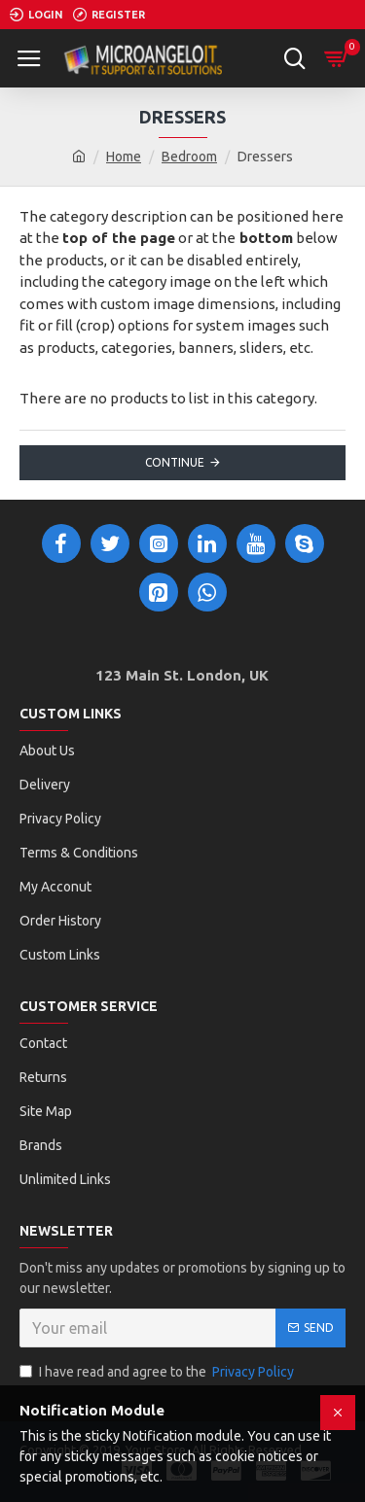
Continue (174, 462)
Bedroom (189, 156)
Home (123, 156)
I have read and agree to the (158, 1372)
